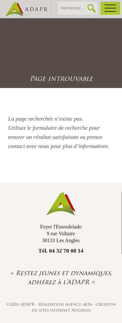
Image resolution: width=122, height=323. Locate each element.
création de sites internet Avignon (74, 307)
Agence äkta (79, 304)
